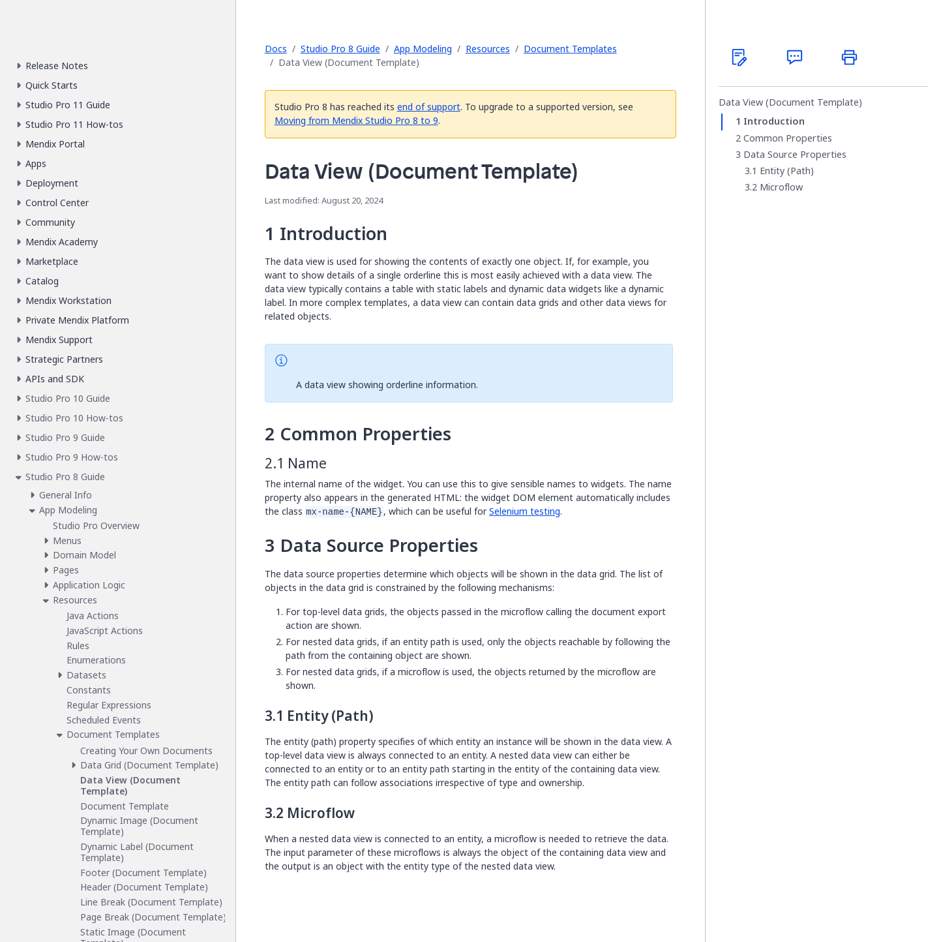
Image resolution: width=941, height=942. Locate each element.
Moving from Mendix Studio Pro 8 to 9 (356, 120)
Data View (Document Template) (790, 102)
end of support (428, 107)
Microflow (781, 187)
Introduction (774, 121)
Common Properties (787, 138)
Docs (276, 48)
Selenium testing (524, 511)
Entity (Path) (787, 171)
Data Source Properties (794, 154)
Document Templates (570, 48)
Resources (488, 48)
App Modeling (423, 48)
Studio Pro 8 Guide (340, 48)
